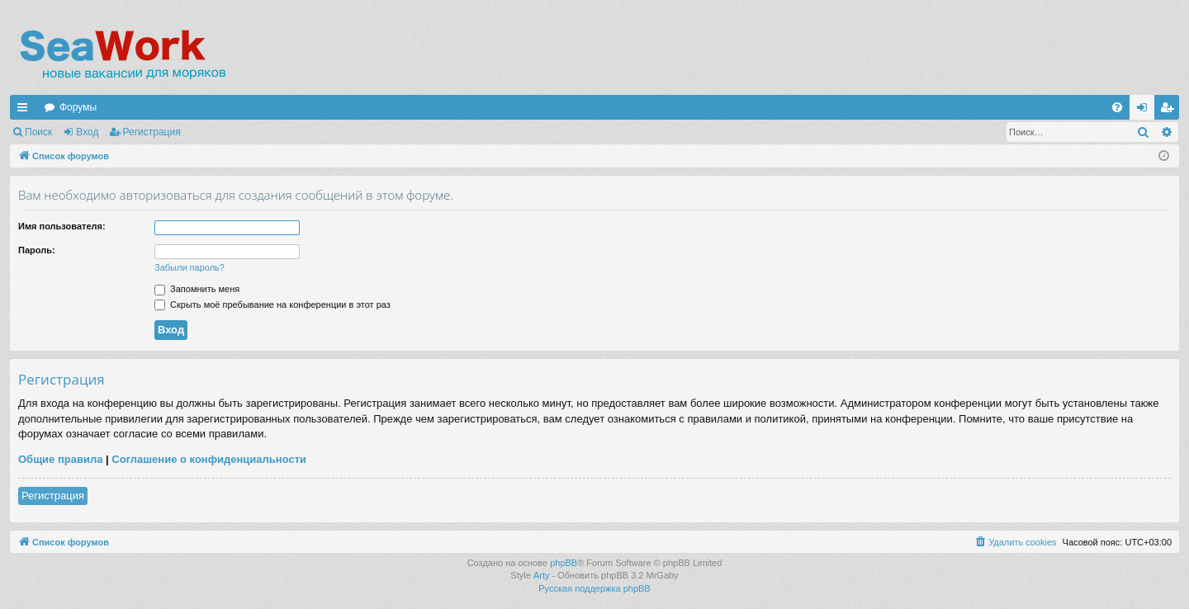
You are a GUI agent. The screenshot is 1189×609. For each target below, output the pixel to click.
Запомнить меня (196, 289)
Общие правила (60, 459)
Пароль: (36, 250)
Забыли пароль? (189, 267)
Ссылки (26, 111)
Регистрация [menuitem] (1170, 111)
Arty (541, 575)
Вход (87, 132)
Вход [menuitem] (1145, 111)
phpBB (563, 563)
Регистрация (152, 132)
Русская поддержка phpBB (594, 588)
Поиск (38, 132)
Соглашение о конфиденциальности (208, 459)
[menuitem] (1117, 107)
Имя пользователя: (62, 226)
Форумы (78, 107)
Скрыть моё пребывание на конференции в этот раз (272, 304)
